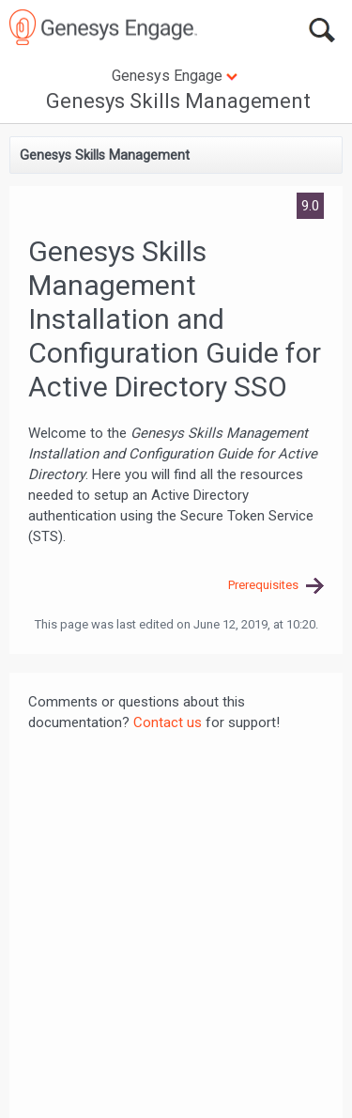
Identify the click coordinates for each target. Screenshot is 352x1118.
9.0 (310, 205)
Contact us (167, 722)
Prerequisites (263, 585)
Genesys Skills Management (178, 101)
